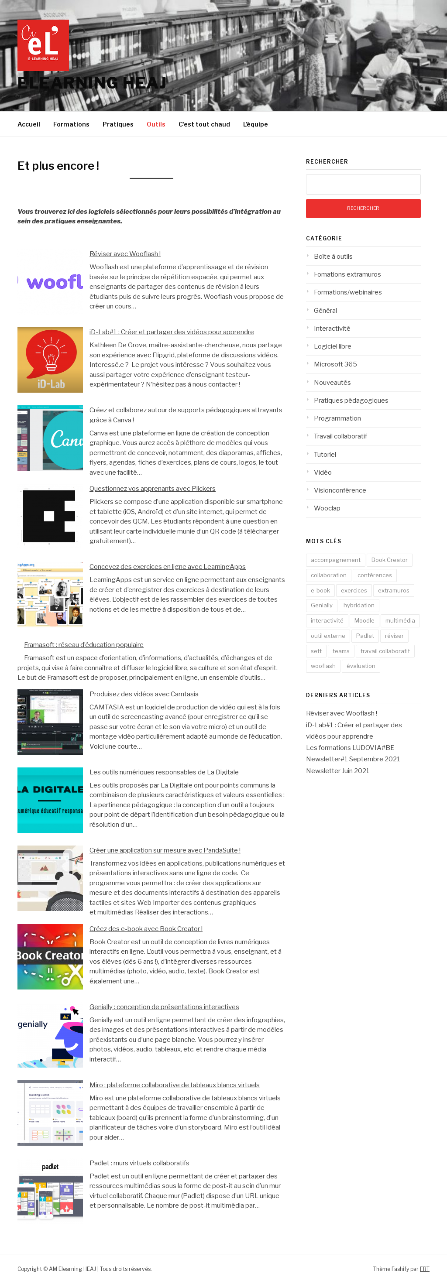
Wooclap (327, 508)
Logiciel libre (332, 346)
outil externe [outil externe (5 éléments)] (328, 635)
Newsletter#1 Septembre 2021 (353, 759)
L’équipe (255, 124)
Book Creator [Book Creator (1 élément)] (389, 559)
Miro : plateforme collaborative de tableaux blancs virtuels (174, 1085)
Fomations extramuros (347, 274)
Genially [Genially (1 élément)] (322, 605)
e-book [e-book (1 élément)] (320, 590)
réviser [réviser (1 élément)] (394, 635)
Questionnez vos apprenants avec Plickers (152, 489)
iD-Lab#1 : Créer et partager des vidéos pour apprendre (171, 332)
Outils (156, 124)
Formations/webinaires (348, 292)
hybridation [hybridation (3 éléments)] (359, 605)
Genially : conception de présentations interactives (164, 1007)
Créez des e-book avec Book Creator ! (146, 929)
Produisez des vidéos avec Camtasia (144, 694)
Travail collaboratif (340, 436)
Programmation (337, 418)
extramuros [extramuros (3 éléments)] (393, 590)
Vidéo (323, 472)
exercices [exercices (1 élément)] (354, 590)
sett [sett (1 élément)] (316, 650)
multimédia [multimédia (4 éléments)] (400, 620)
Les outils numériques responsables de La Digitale (164, 772)
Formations (71, 124)
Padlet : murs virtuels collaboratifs (139, 1163)
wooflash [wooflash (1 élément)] (323, 665)
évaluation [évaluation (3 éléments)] (361, 665)
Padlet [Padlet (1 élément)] (365, 635)
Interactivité (332, 328)
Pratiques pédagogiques (351, 400)
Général (325, 311)
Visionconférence (340, 490)
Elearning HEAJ (92, 82)
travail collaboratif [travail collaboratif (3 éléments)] (385, 650)
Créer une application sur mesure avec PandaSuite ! (165, 850)
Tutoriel (325, 455)
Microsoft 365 (335, 364)
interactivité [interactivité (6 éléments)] (327, 620)
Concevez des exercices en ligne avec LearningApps (167, 567)
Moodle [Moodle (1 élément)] (364, 620)
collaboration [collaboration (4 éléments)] (329, 575)
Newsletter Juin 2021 (338, 771)
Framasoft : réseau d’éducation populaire (84, 645)
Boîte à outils (333, 256)
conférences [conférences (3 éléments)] (375, 575)
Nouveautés (332, 383)
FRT (425, 1269)
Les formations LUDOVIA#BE (350, 748)
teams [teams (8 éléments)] (341, 650)
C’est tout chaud (204, 124)
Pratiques (118, 124)
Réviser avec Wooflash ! (125, 254)
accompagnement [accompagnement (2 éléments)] (336, 559)
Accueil (28, 124)
